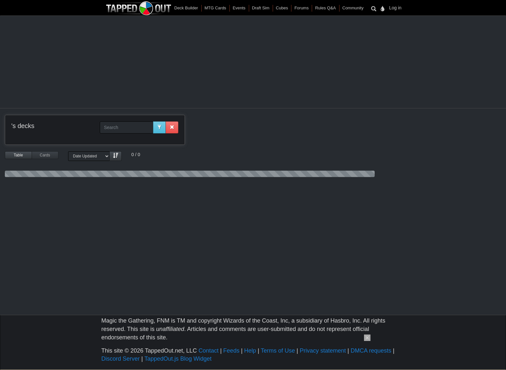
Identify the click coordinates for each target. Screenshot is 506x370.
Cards (45, 155)
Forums (301, 7)
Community (353, 7)
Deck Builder (186, 7)
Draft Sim (260, 7)
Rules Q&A (325, 7)
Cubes (282, 7)
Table (18, 155)
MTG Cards (215, 7)
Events (239, 7)
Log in (395, 7)
